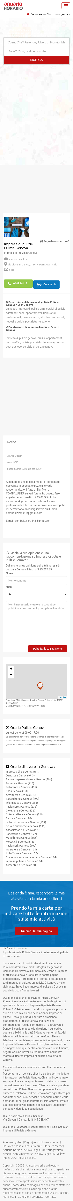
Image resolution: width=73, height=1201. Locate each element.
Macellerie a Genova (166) (21, 837)
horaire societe (27, 1157)
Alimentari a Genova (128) (21, 865)
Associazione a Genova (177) (23, 830)
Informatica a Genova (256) (22, 802)
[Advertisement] (36, 103)
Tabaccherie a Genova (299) (22, 798)
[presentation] (35, 637)
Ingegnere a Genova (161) (21, 849)
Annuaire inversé (23, 1153)
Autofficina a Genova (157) (22, 853)
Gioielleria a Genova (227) (21, 810)
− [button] (11, 675)
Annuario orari (33, 1146)
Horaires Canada (13, 1146)
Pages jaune (31, 1142)
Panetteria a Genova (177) (21, 833)
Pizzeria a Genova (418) (20, 783)
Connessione (39, 14)
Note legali (9, 1196)
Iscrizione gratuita (59, 14)
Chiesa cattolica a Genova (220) (24, 814)
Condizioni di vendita (30, 1196)
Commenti (46, 284)
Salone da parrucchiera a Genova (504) (29, 779)
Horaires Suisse (50, 1142)
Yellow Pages (32, 1150)
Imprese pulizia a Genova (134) (24, 861)
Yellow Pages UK (45, 1153)
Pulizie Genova (30, 1020)
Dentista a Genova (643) (20, 775)
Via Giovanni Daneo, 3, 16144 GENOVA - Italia (30, 264)
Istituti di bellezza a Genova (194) (26, 822)
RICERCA (36, 60)
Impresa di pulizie (16, 259)
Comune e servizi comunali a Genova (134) (31, 857)
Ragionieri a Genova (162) (21, 845)
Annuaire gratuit (12, 1142)
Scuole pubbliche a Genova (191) (25, 826)
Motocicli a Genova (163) (20, 841)
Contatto (50, 1196)
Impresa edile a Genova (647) (23, 771)
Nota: (9, 586)
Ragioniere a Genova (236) (21, 806)
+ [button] (11, 669)
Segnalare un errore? (54, 241)
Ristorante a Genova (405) (21, 787)
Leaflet (62, 697)
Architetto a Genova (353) (21, 795)
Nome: (10, 573)
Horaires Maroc (53, 1146)
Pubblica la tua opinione (47, 648)
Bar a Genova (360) (17, 791)
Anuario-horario (12, 1150)
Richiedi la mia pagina (36, 931)
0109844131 (18, 283)
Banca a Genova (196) (19, 818)
